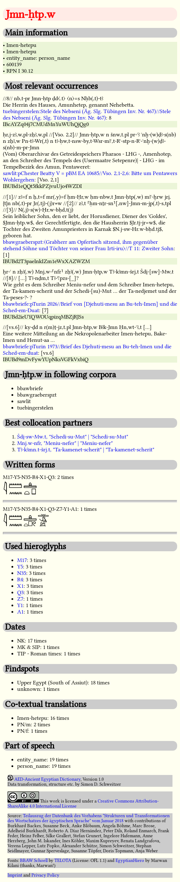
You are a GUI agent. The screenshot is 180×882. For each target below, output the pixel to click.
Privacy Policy (45, 875)
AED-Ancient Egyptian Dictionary (47, 779)
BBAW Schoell (34, 860)
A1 (20, 612)
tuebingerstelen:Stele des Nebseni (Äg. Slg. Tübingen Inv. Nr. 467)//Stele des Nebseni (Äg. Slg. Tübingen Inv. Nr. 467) (87, 114)
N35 (21, 573)
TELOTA (62, 860)
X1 (20, 586)
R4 (20, 579)
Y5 (20, 566)
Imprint (15, 875)
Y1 (20, 605)
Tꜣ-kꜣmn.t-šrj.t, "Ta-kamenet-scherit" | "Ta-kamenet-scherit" (85, 449)
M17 (22, 560)
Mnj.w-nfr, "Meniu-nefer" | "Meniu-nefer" (65, 443)
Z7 (20, 599)
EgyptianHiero (130, 860)
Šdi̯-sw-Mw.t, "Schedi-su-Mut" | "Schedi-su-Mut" (72, 436)
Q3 (20, 592)
